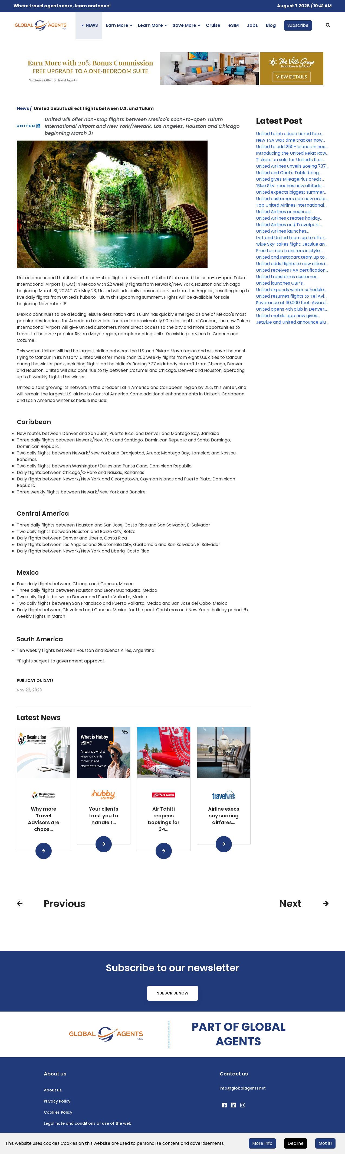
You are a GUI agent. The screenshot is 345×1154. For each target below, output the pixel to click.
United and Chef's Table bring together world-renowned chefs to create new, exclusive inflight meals (290, 173)
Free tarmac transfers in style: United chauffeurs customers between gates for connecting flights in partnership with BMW (289, 251)
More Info (262, 1143)
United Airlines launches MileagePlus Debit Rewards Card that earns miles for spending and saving (292, 231)
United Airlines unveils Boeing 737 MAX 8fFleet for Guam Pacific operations (291, 166)
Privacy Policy (57, 1101)
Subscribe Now (172, 993)
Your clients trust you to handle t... (103, 815)
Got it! (325, 1143)
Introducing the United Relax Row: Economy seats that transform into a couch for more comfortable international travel (291, 153)
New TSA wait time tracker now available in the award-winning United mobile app (289, 140)
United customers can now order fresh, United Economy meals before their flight (291, 199)
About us (53, 1090)
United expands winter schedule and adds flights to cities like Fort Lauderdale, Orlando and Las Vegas (291, 290)
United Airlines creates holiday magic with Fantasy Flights (288, 218)
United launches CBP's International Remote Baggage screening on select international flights (291, 283)
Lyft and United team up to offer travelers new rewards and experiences (290, 238)
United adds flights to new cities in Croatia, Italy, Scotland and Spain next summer (292, 264)
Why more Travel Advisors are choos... (43, 818)
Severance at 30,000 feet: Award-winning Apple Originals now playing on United (292, 303)
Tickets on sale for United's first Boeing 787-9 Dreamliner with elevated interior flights (289, 160)
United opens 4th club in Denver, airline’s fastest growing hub (290, 309)
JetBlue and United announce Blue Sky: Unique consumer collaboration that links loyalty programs (292, 322)
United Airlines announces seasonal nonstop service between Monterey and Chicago (290, 212)
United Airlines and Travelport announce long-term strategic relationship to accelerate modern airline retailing (288, 225)
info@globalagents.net (243, 1088)
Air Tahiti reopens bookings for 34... (163, 818)
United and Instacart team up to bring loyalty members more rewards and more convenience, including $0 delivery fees (290, 257)
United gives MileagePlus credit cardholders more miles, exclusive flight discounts (292, 179)
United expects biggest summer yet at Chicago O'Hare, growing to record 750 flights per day (292, 192)
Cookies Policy (58, 1112)
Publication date (35, 680)
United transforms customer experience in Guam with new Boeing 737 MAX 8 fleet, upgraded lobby (291, 277)
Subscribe (297, 25)
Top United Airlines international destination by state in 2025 (290, 205)
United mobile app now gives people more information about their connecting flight (290, 316)
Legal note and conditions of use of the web (88, 1123)
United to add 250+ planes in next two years (291, 147)
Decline (296, 1143)
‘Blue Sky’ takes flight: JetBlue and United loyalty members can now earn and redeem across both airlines (291, 244)
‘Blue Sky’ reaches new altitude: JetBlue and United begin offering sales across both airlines (291, 186)
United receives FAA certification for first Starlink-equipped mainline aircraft (291, 270)
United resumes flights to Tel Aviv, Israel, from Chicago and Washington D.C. (291, 296)
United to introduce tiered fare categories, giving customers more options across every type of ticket (290, 134)
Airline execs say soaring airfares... (223, 815)
